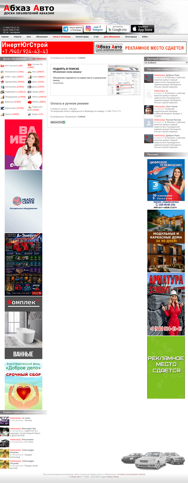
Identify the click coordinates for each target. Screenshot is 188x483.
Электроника (14, 87)
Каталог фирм (82, 37)
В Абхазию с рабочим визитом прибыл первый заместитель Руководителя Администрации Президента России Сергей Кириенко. (169, 82)
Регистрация (131, 37)
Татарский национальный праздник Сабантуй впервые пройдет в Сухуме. (168, 112)
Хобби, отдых (14, 77)
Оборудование (15, 97)
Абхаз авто (76, 476)
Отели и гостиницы (61, 37)
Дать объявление (112, 37)
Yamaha (28, 420)
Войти (145, 37)
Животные (13, 102)
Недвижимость (15, 92)
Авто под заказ (14, 66)
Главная (5, 37)
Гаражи (38, 92)
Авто (29, 37)
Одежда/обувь (14, 82)
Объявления (42, 37)
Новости (17, 37)
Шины (38, 82)
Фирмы (37, 114)
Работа (39, 97)
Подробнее (58, 83)
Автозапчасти (14, 72)
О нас (96, 37)
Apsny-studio (113, 476)
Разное (12, 114)
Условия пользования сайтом (131, 474)
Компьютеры (14, 108)
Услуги (38, 77)
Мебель (39, 102)
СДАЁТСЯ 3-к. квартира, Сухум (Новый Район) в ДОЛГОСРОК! (25, 433)
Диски (38, 87)
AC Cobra (28, 442)
